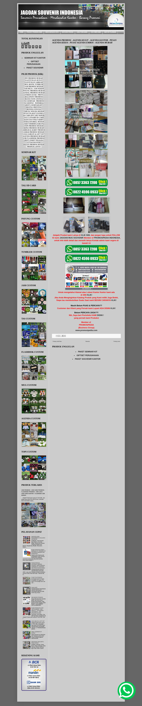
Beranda (88, 341)
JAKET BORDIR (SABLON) (34, 124)
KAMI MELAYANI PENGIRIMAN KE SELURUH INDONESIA (38, 538)
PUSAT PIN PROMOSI (36, 577)
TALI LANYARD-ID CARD (34, 117)
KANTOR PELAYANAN (110, 32)
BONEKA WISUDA (34, 109)
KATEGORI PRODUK (67, 32)
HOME (21, 32)
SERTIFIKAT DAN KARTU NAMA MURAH (37, 642)
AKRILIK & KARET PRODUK (34, 130)
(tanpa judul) (34, 587)
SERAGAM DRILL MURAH (34, 122)
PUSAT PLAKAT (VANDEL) (34, 113)
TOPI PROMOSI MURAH (33, 126)
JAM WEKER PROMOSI (37, 597)
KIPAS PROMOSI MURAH (34, 128)
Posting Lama (117, 341)
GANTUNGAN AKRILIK (34, 82)
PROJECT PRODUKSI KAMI (34, 32)
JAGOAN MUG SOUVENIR (71, 238)
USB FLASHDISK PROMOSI (34, 138)
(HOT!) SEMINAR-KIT (33, 105)
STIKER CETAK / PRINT (34, 95)
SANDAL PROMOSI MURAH (34, 93)
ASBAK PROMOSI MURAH (34, 132)
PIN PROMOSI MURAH (34, 78)
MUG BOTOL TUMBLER (33, 84)
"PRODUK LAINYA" (33, 146)
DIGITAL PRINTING (34, 107)
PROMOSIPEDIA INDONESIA (107, 238)
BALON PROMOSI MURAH (33, 144)
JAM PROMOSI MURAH (34, 86)
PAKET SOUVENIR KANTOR (87, 359)
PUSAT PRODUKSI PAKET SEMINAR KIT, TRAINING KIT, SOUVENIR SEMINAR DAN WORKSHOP (38, 551)
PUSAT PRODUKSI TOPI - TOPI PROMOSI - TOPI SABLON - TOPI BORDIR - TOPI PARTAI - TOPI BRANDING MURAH (37, 610)
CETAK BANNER (33, 142)
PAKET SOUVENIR (35, 68)
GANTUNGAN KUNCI (34, 80)
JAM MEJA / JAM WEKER (34, 88)
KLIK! (89, 295)
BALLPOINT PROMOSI (34, 97)
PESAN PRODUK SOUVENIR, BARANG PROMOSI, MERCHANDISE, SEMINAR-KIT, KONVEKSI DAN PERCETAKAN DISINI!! (38, 565)
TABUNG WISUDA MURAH (33, 111)
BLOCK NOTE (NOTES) (34, 99)
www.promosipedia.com (86, 330)
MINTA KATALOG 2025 (52, 32)
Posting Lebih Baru (57, 341)
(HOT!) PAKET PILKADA (33, 140)
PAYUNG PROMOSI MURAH (34, 91)
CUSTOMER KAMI (96, 32)
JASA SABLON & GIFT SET (33, 134)
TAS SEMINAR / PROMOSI (34, 101)
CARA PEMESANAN (82, 32)
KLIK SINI (85, 235)
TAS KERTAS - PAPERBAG (34, 103)
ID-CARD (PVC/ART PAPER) (33, 115)
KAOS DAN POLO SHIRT (33, 120)
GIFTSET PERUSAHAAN (88, 355)
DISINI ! (100, 315)
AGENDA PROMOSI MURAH (34, 136)
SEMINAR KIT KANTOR (34, 58)
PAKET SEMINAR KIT (87, 352)
